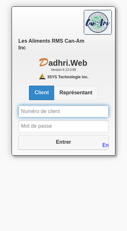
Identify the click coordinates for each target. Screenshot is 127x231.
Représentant (76, 92)
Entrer (63, 142)
